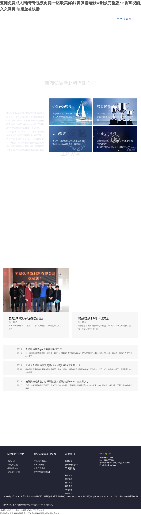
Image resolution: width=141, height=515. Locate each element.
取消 (84, 267)
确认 (56, 267)
